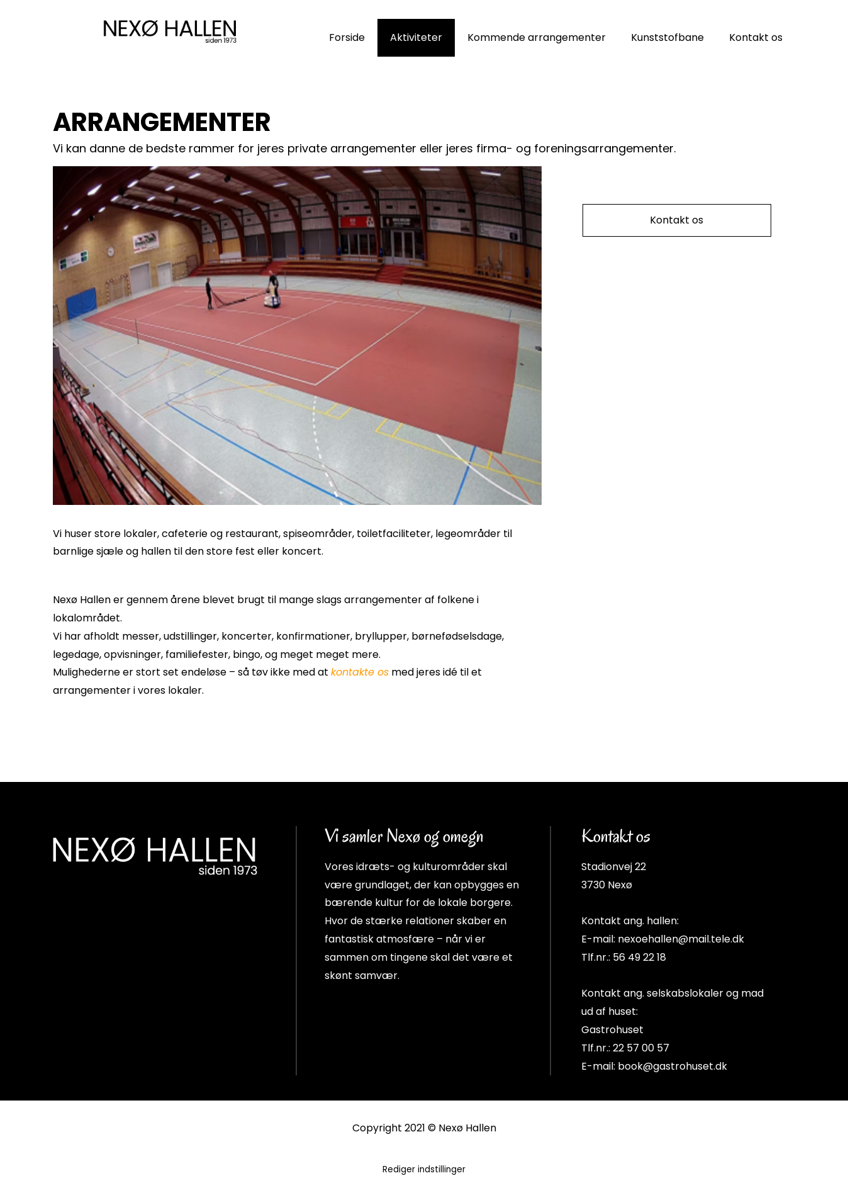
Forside (347, 37)
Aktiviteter (416, 37)
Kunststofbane (667, 37)
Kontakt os (756, 37)
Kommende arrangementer (536, 37)
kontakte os (360, 672)
